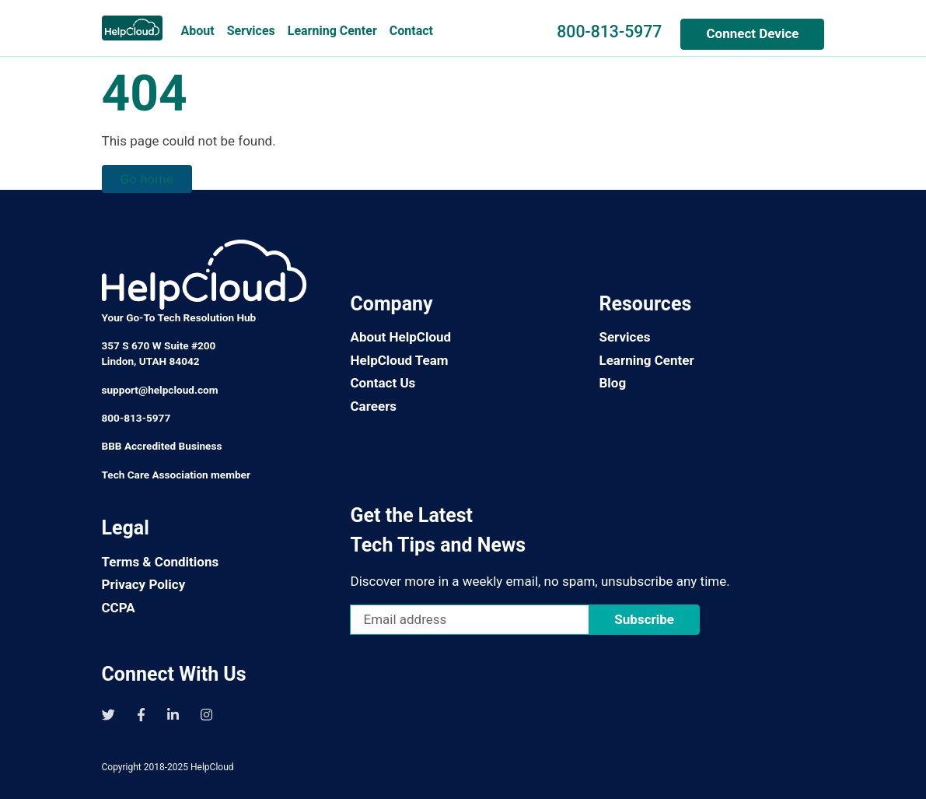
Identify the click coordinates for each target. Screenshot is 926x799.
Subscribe (644, 619)
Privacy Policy (144, 584)
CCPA (118, 607)
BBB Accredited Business (162, 446)
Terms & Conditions (160, 561)
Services (251, 30)
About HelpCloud (400, 337)
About (198, 30)
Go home (147, 179)
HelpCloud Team (399, 360)
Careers (373, 406)
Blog (612, 383)
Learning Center (332, 30)
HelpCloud (212, 767)
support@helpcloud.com (160, 390)
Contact (411, 30)
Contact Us (382, 383)
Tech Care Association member (176, 474)
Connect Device (752, 33)
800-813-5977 (609, 31)
